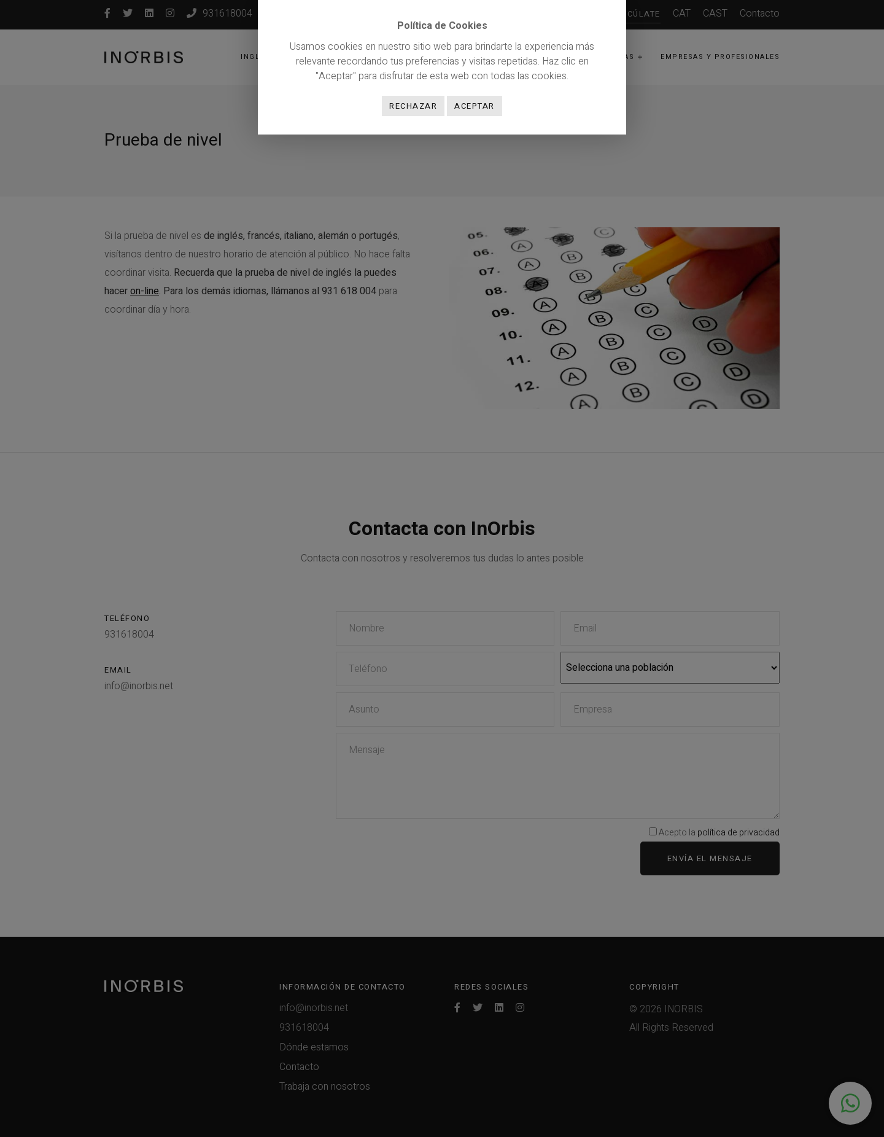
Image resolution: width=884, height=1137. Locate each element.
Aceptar (474, 106)
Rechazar (413, 106)
